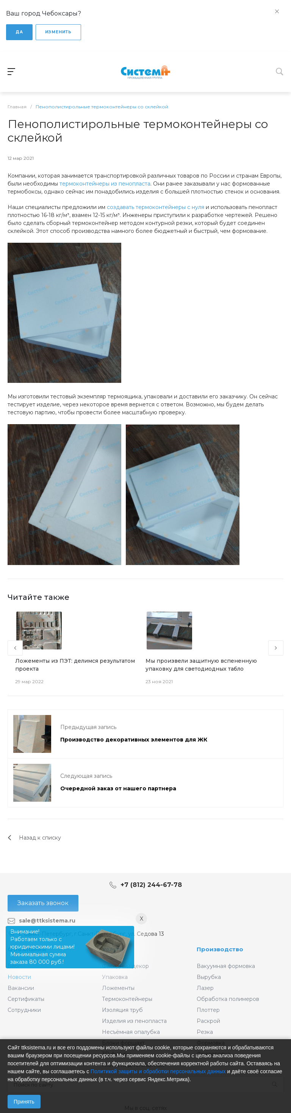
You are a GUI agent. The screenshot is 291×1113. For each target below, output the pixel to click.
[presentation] (15, 648)
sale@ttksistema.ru (47, 920)
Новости (19, 977)
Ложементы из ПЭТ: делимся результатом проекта (75, 664)
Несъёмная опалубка (131, 1032)
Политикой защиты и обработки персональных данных (158, 1071)
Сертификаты (26, 999)
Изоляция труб (122, 1010)
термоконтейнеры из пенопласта (104, 183)
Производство (220, 949)
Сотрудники (24, 1010)
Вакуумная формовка (226, 966)
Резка (205, 1032)
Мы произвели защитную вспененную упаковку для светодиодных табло (201, 664)
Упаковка (115, 977)
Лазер (205, 988)
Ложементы (118, 988)
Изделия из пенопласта (134, 1021)
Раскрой (208, 1021)
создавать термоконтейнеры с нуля (155, 207)
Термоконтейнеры (127, 999)
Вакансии (21, 988)
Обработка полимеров (228, 999)
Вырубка (209, 977)
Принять (24, 1102)
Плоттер (208, 1010)
